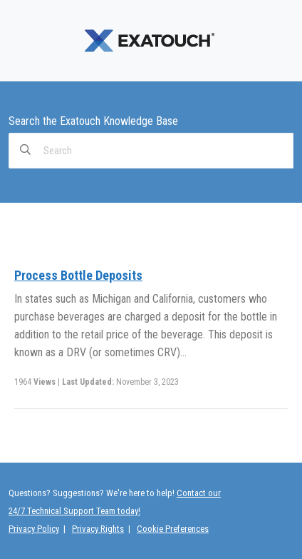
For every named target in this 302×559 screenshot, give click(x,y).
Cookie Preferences (173, 528)
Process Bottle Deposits (78, 275)
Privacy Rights (98, 528)
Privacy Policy (34, 528)
